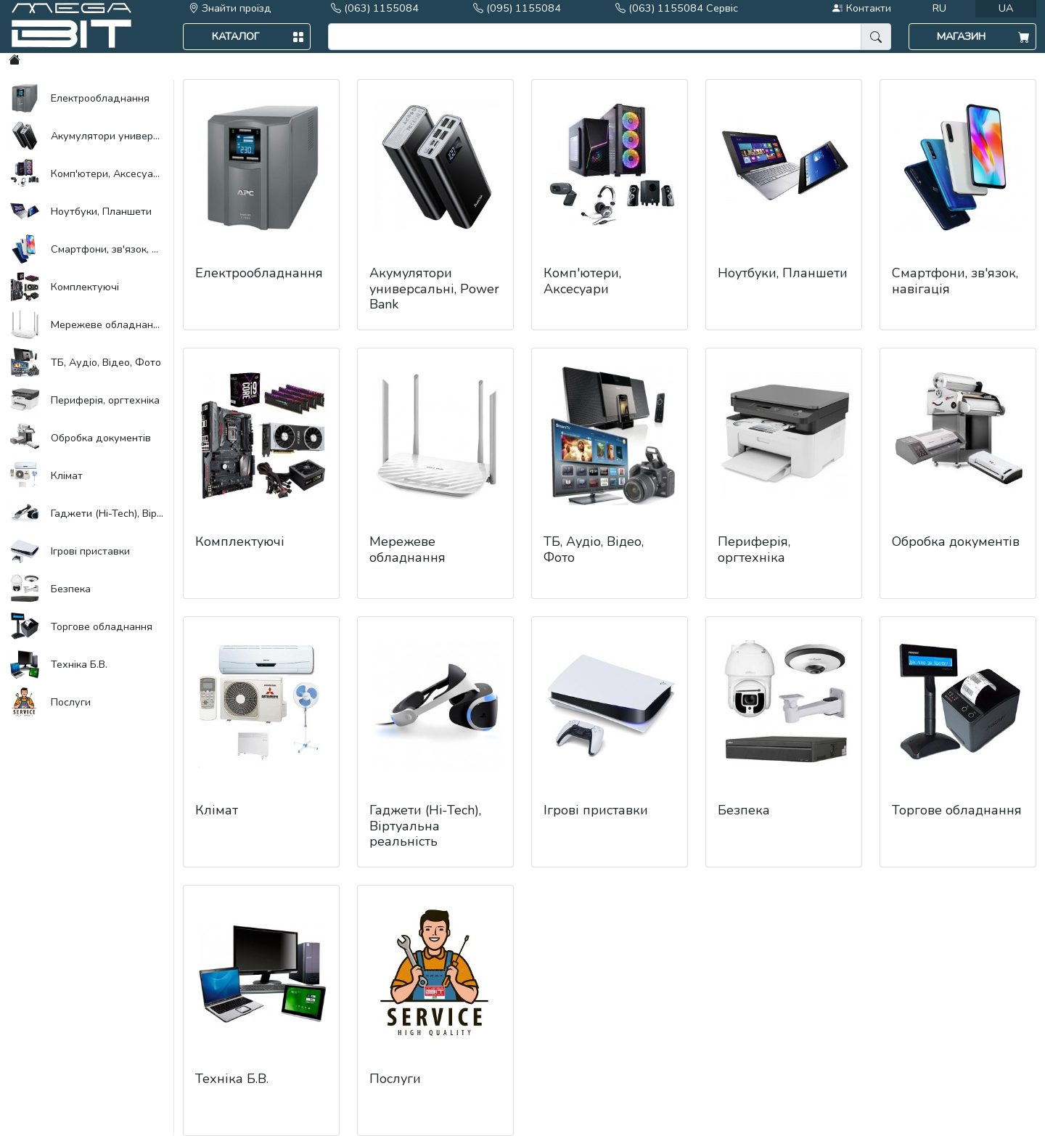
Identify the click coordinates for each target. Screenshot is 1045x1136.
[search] (594, 36)
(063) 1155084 (375, 8)
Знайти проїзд (230, 8)
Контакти (861, 8)
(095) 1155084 (517, 8)
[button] (247, 36)
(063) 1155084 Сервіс (676, 8)
